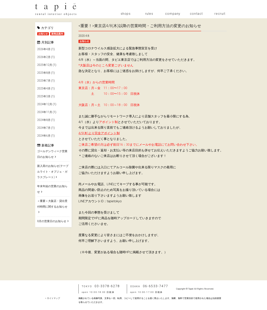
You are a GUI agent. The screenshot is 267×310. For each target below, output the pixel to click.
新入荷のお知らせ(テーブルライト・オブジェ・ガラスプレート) (52, 171)
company (172, 13)
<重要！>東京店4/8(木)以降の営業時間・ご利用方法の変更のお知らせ (139, 25)
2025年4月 (44, 88)
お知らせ (43, 33)
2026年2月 (44, 57)
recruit (220, 13)
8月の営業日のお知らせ (51, 221)
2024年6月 (44, 135)
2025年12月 (44, 64)
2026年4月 (44, 49)
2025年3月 (44, 96)
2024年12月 (44, 104)
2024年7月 (44, 127)
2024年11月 (44, 112)
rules (149, 13)
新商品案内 (57, 33)
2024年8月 (44, 119)
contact (196, 13)
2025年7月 (44, 80)
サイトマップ (53, 298)
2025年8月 (44, 72)
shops (126, 13)
